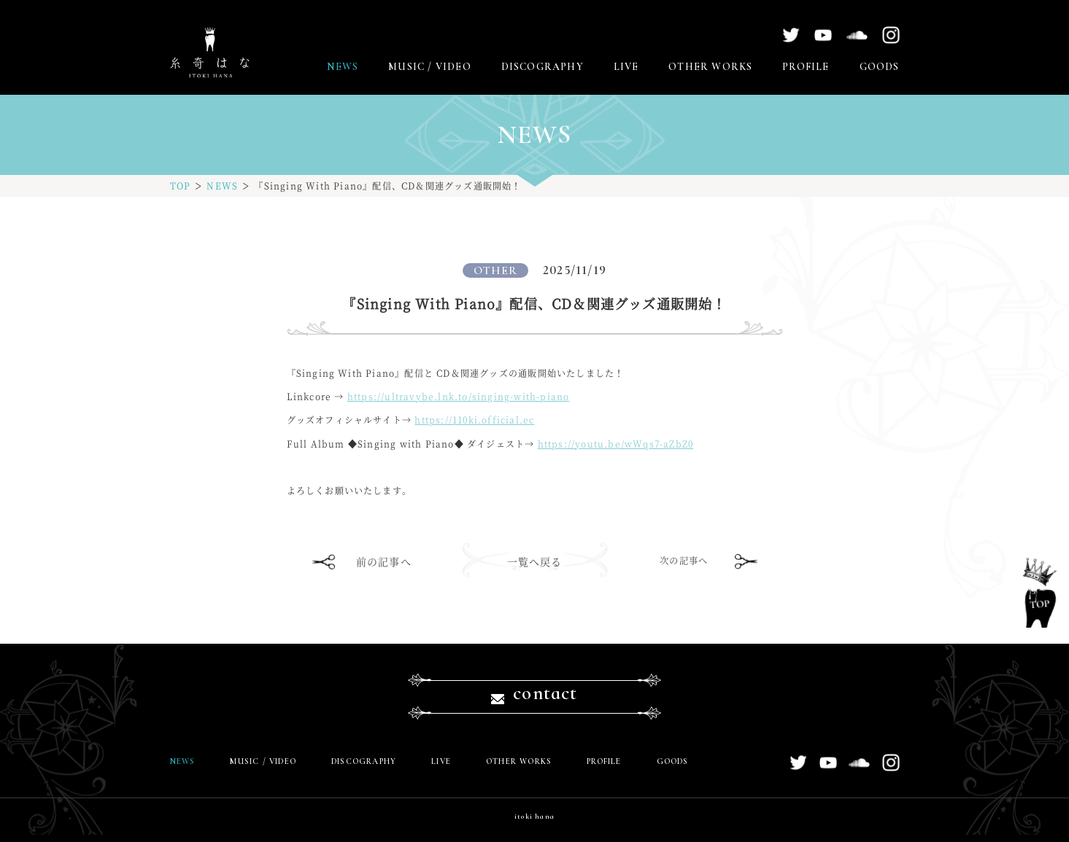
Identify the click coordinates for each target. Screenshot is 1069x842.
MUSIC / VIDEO (429, 67)
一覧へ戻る (535, 561)
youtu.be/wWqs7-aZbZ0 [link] (616, 443)
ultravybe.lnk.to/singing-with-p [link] (458, 396)
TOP (180, 185)
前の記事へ (384, 561)
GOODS (880, 67)
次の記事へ (685, 561)
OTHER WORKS (710, 67)
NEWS (343, 67)
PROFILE (805, 67)
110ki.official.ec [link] (474, 419)
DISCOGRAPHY (542, 67)
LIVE (626, 67)
